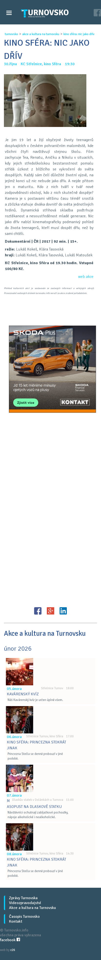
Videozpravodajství (25, 902)
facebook (10, 940)
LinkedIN (63, 611)
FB (38, 611)
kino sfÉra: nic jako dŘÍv (78, 34)
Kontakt (15, 921)
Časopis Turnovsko (24, 916)
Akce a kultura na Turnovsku (32, 907)
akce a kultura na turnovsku (40, 34)
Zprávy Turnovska (23, 898)
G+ (50, 611)
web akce (85, 276)
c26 (12, 950)
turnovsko (11, 34)
